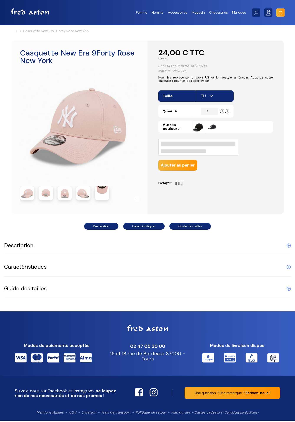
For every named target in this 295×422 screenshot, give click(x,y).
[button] (141, 12)
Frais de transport (116, 413)
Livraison (89, 413)
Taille (168, 102)
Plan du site (180, 413)
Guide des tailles (190, 227)
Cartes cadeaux (227, 413)
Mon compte (268, 12)
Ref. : (162, 68)
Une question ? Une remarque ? (232, 394)
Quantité (172, 117)
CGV (73, 413)
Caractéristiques (144, 227)
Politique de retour (151, 413)
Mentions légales (50, 413)
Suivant (136, 200)
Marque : (165, 73)
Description (101, 227)
